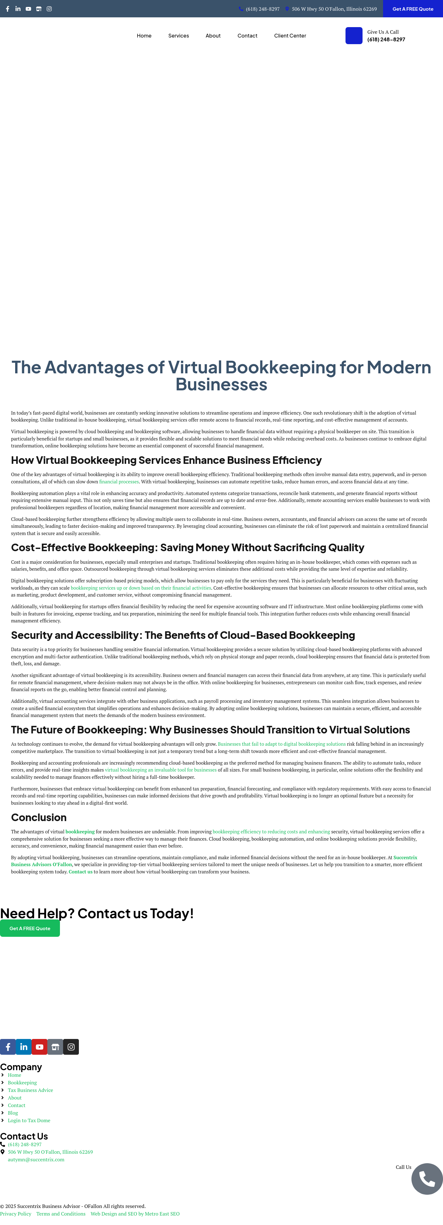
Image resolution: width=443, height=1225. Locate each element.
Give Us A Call (383, 31)
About (213, 35)
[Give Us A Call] (354, 35)
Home (144, 35)
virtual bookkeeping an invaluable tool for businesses (161, 770)
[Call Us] (427, 1179)
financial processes (119, 481)
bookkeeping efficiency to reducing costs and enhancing (271, 831)
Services (178, 35)
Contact (247, 35)
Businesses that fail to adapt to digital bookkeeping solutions (282, 744)
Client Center (290, 35)
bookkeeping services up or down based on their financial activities (141, 588)
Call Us (403, 1167)
